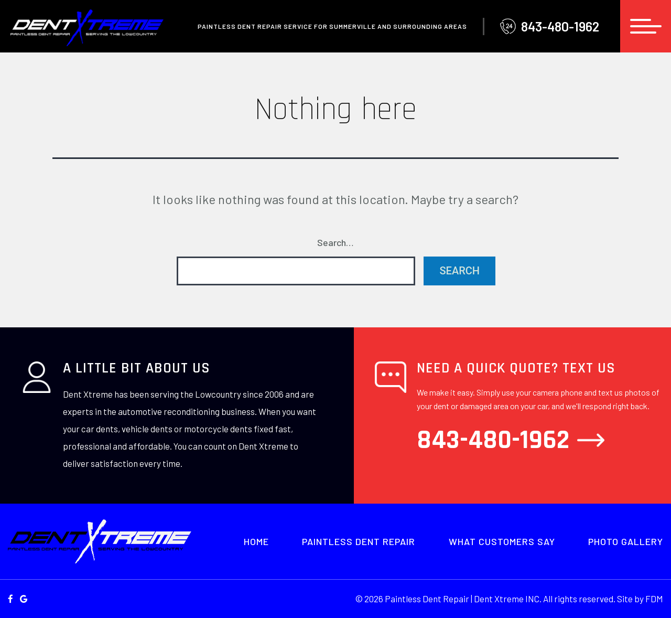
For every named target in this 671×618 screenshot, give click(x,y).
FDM (654, 598)
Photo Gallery (625, 541)
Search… (335, 242)
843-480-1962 (549, 26)
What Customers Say (502, 541)
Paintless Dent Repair (358, 541)
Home (256, 541)
